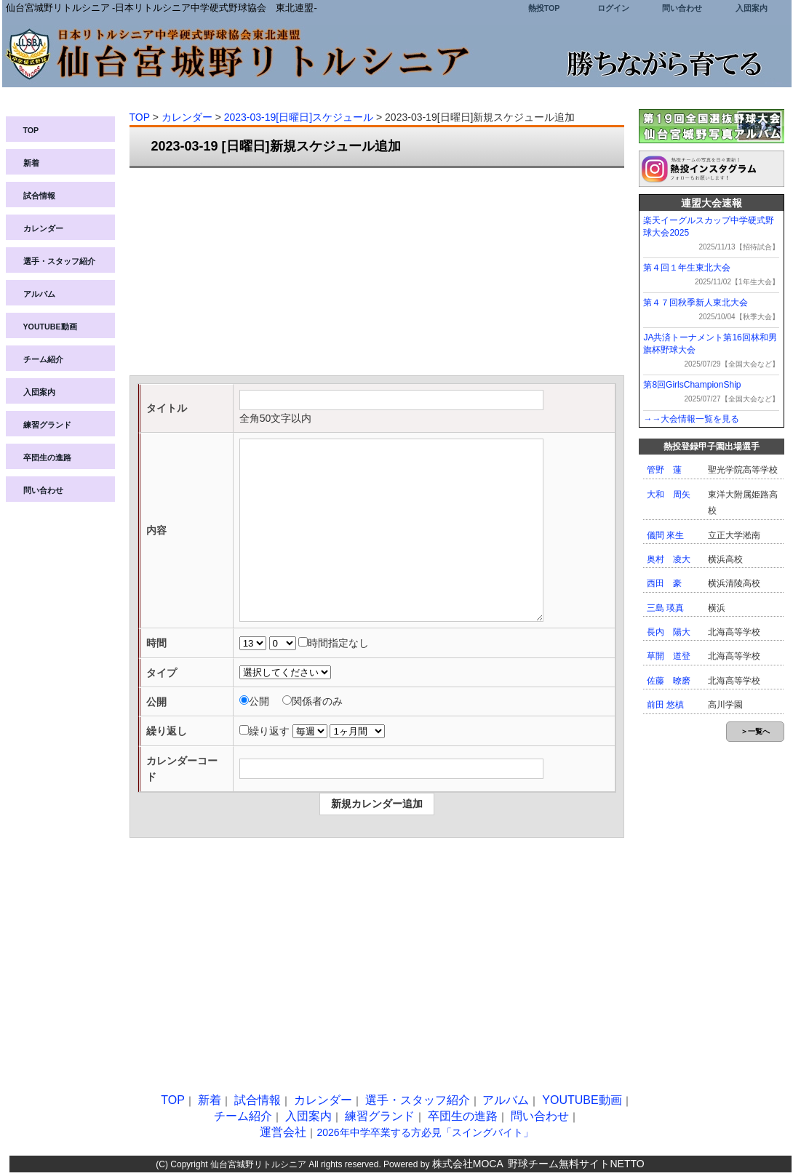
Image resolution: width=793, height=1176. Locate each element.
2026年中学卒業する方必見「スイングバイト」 (424, 1132)
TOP (31, 130)
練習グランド (47, 424)
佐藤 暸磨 (668, 681)
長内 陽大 (668, 632)
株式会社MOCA (467, 1163)
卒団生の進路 (47, 457)
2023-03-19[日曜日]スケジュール (298, 117)
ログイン (613, 8)
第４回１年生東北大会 (686, 268)
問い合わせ (682, 8)
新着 (31, 163)
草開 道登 (668, 656)
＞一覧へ (755, 731)
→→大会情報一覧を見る (691, 419)
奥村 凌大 (668, 559)
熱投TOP (544, 8)
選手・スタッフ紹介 (59, 261)
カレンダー (43, 228)
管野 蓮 (664, 470)
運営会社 (283, 1132)
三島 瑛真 (665, 608)
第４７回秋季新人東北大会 (695, 302)
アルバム (39, 293)
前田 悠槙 (665, 705)
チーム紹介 (43, 359)
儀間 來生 (665, 535)
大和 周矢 (668, 494)
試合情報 (39, 195)
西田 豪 (664, 583)
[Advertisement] (376, 273)
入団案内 (752, 8)
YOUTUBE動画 (50, 326)
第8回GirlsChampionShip (692, 385)
